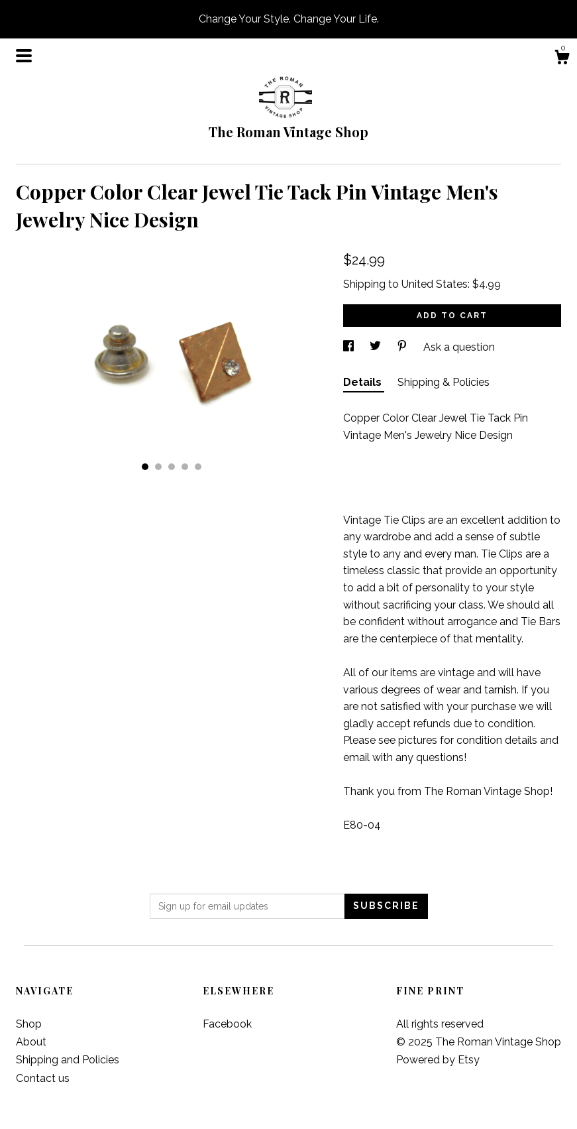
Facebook (227, 1024)
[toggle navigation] (24, 55)
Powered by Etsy (438, 1059)
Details (363, 382)
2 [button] (158, 466)
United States (434, 284)
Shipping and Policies (67, 1059)
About (31, 1042)
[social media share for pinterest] (403, 347)
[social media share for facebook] (349, 347)
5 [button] (198, 466)
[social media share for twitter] (377, 347)
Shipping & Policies (443, 382)
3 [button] (171, 466)
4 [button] (185, 466)
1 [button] (145, 466)
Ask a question (459, 347)
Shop (29, 1024)
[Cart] (561, 59)
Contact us (43, 1078)
